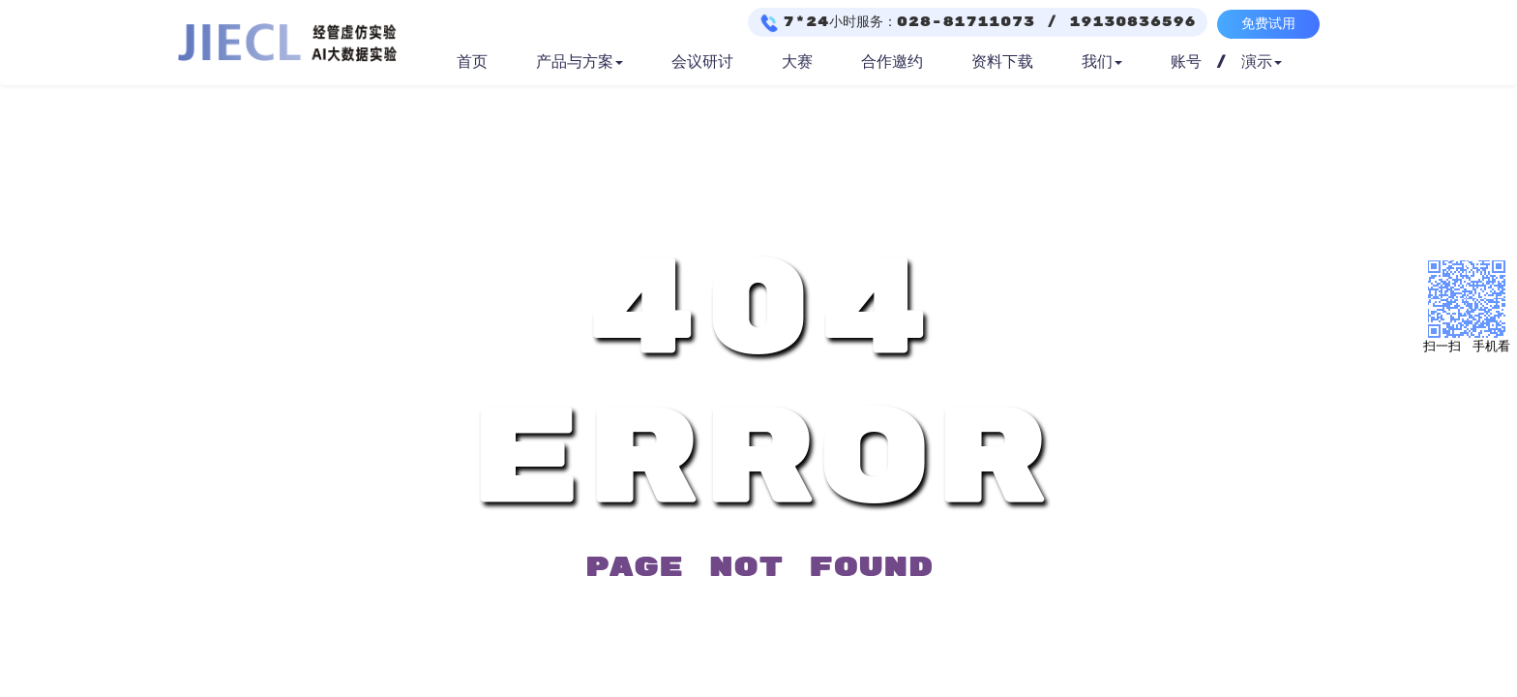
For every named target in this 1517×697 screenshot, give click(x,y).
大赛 (797, 62)
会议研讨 (702, 62)
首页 (472, 62)
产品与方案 (579, 62)
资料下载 (1002, 62)
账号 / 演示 (1226, 62)
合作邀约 (892, 62)
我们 (1102, 62)
